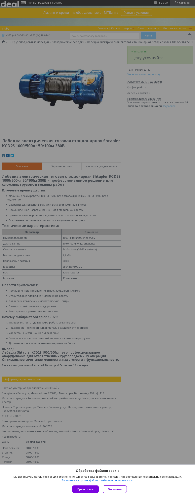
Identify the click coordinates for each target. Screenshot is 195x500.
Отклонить (115, 489)
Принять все (85, 489)
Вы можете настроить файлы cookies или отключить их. (96, 480)
